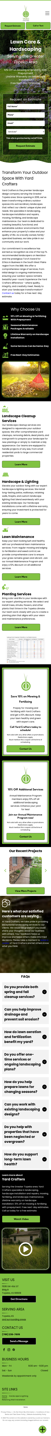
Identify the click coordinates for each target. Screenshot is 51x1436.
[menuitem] (5, 1396)
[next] (46, 870)
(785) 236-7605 (11, 1334)
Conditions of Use (42, 1412)
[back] (5, 870)
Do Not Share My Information (24, 1412)
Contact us (8, 293)
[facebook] (4, 1350)
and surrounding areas (14, 1319)
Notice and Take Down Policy (15, 1414)
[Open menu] (47, 13)
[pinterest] (14, 1350)
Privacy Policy (6, 1412)
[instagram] (9, 1350)
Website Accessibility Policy (36, 1414)
